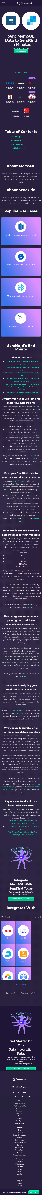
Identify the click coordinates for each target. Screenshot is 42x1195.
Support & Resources (20, 1135)
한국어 (19, 1186)
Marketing (19, 1113)
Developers (19, 1121)
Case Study (32, 78)
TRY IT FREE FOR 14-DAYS (21, 899)
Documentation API (19, 1142)
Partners (19, 1171)
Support (19, 1118)
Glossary (19, 1152)
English (19, 1181)
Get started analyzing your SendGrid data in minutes (22, 384)
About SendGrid (15, 140)
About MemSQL (15, 137)
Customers (19, 1162)
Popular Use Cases (16, 144)
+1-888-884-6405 (20, 1092)
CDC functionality (16, 710)
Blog (19, 1130)
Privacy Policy (19, 1150)
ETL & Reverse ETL (19, 1106)
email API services (19, 481)
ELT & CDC (19, 1108)
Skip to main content (21, 72)
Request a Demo (21, 51)
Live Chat (20, 1132)
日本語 (19, 1183)
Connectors (19, 1111)
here (30, 607)
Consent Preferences (20, 1155)
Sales (19, 1116)
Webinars (20, 1166)
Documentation (19, 1140)
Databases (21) (11, 993)
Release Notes (19, 1123)
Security (19, 1145)
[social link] (9, 1096)
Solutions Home (19, 1103)
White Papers (19, 1164)
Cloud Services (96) (28, 993)
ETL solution (31, 456)
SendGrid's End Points (17, 148)
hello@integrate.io (20, 1087)
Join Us (19, 1174)
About (20, 1169)
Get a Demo (33, 1192)
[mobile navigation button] (4, 3)
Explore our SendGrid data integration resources (23, 392)
